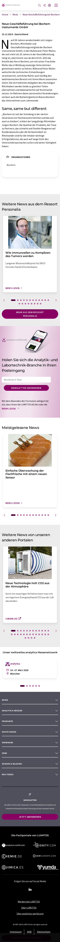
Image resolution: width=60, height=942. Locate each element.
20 (40, 303)
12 (48, 300)
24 (45, 634)
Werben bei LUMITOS (29, 901)
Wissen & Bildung (12, 764)
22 (39, 634)
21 (36, 634)
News (5, 700)
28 (31, 638)
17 (31, 303)
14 (22, 303)
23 (42, 634)
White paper (9, 732)
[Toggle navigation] (56, 6)
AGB (29, 931)
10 (42, 300)
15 (25, 303)
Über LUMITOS (28, 907)
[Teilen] (44, 5)
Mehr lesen (11, 408)
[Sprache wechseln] (49, 5)
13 (19, 303)
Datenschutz (43, 931)
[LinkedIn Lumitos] (30, 889)
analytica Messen (12, 710)
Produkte (7, 721)
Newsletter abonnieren (26, 387)
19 (37, 303)
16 (28, 303)
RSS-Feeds (7, 774)
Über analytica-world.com (30, 913)
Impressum (16, 931)
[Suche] (39, 5)
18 (34, 303)
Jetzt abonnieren (30, 816)
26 (25, 638)
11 (45, 300)
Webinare (7, 742)
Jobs (4, 753)
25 (48, 634)
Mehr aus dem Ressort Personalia (30, 314)
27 (28, 638)
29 (34, 638)
